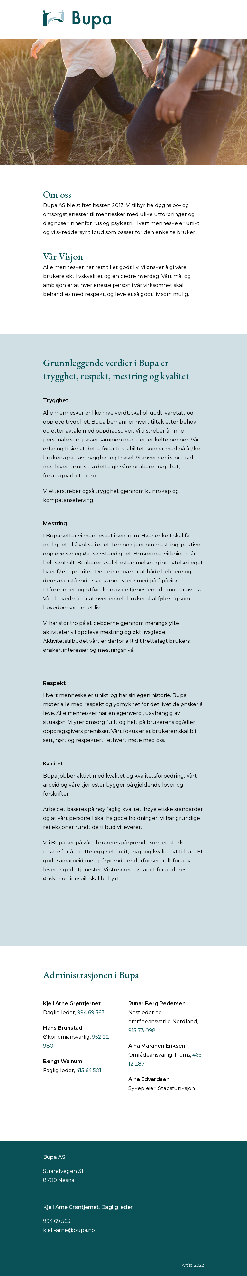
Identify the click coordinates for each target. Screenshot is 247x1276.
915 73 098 (142, 1030)
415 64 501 (88, 1070)
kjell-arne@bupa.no (69, 1230)
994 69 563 (91, 1012)
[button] (200, 19)
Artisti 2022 (193, 1265)
